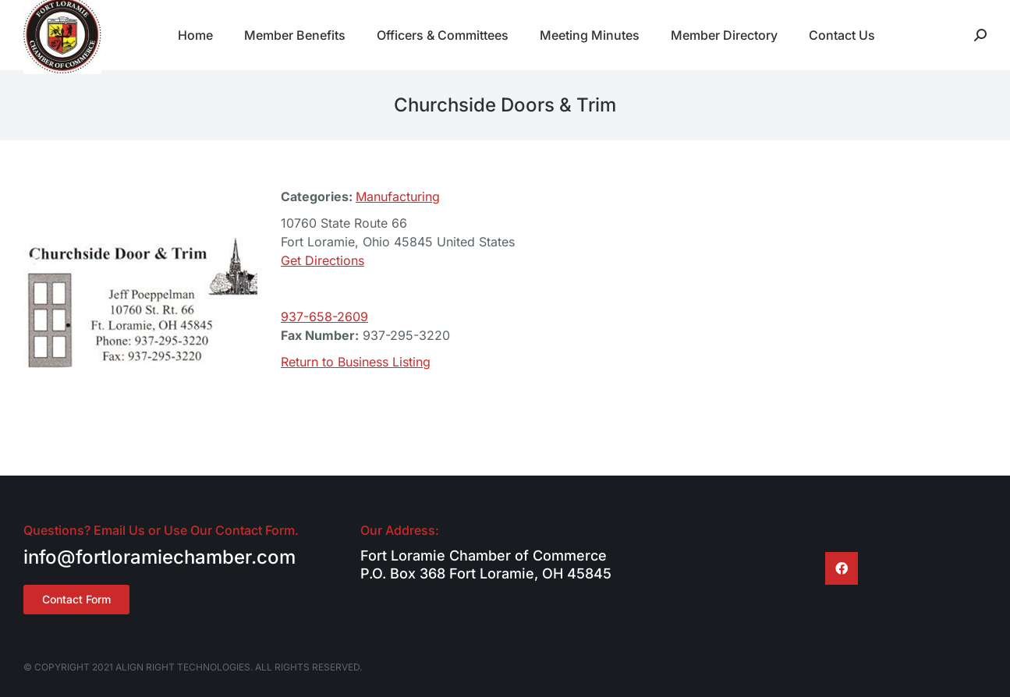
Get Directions (322, 260)
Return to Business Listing (356, 362)
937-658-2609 (324, 316)
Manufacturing (398, 196)
